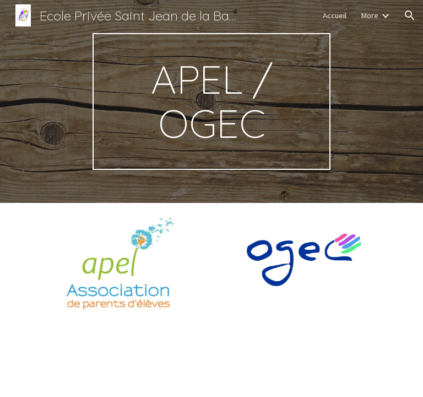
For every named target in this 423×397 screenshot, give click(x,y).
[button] (410, 15)
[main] (211, 101)
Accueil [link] (334, 15)
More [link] (369, 15)
